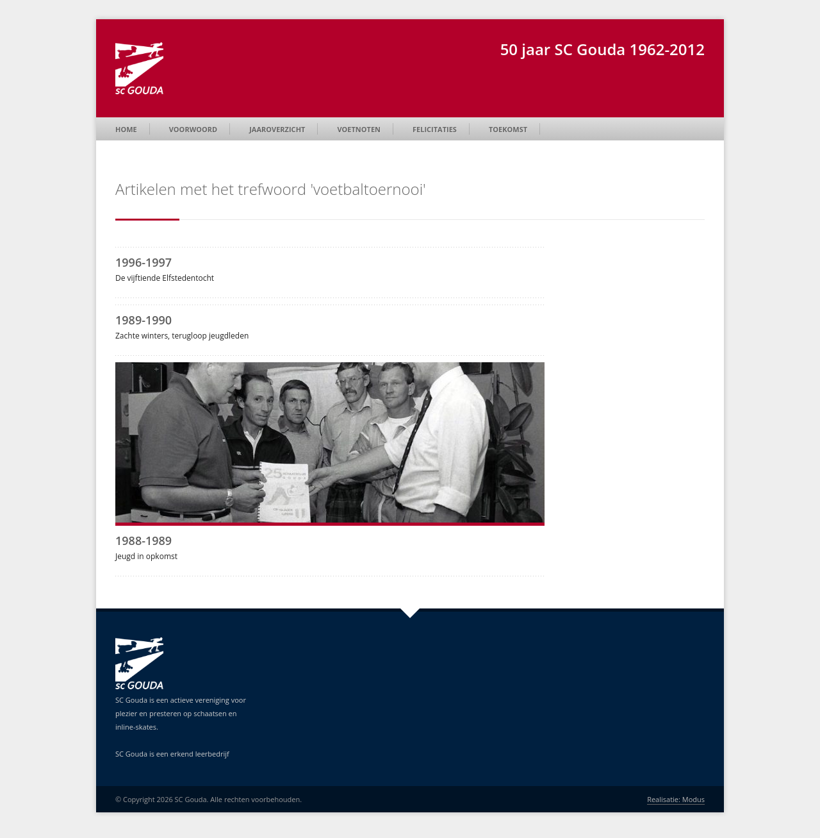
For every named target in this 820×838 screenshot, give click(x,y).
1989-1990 (143, 320)
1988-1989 (143, 540)
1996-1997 (143, 262)
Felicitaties (435, 129)
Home (126, 129)
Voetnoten (359, 129)
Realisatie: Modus (676, 799)
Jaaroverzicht (277, 129)
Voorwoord (193, 129)
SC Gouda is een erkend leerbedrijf (172, 753)
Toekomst (508, 129)
